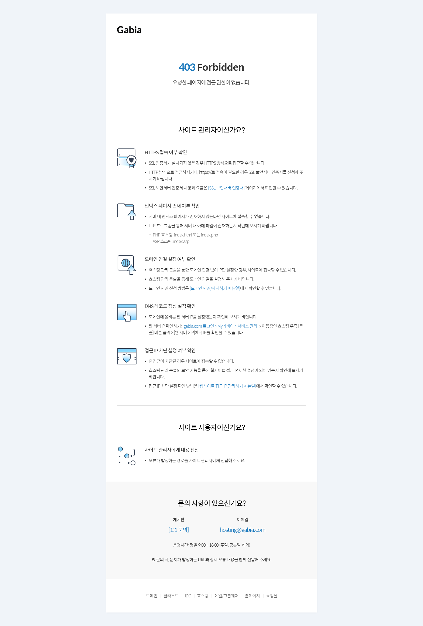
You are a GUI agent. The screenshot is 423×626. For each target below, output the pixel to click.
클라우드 (171, 595)
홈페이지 (252, 595)
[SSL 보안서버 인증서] (226, 187)
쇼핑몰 (271, 595)
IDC (188, 595)
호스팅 (202, 595)
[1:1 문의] (178, 529)
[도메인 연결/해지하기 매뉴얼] (215, 288)
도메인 (151, 595)
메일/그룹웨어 (226, 595)
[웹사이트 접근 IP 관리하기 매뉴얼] (227, 386)
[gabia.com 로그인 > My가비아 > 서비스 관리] (220, 326)
